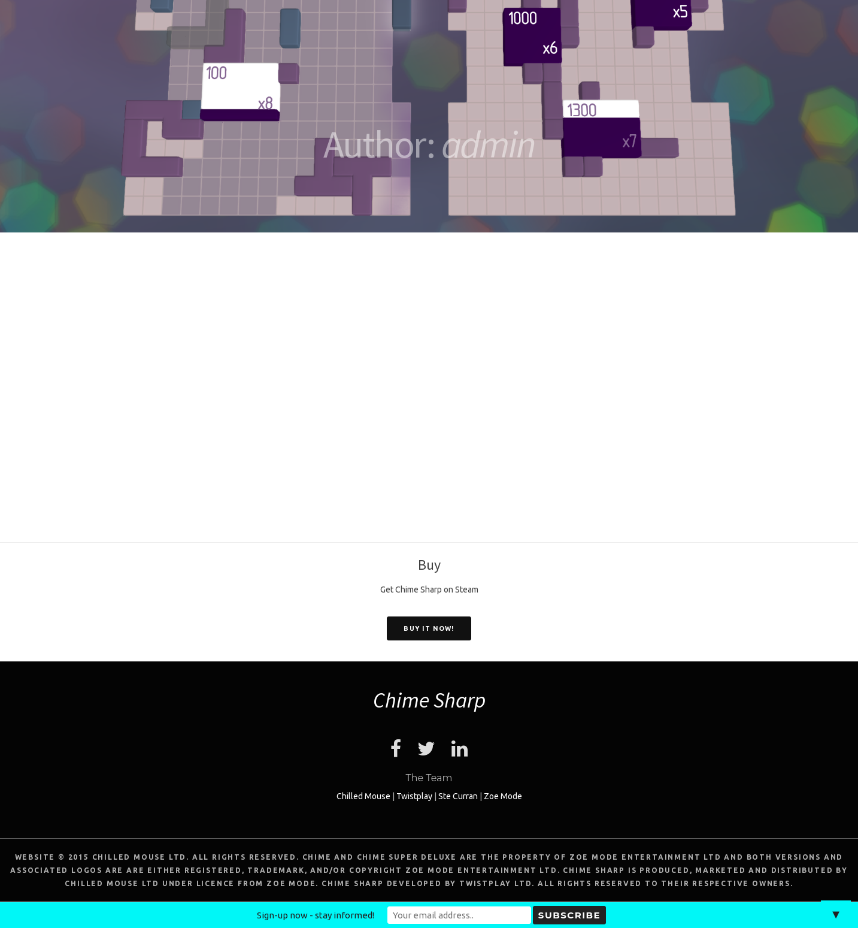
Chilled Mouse (363, 796)
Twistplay (414, 796)
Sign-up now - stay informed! (315, 915)
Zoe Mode (503, 796)
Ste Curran (458, 796)
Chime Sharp (429, 700)
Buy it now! (429, 628)
